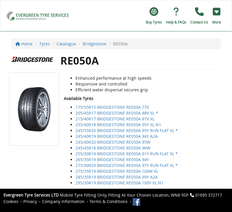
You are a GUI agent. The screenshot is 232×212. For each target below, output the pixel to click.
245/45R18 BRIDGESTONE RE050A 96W (112, 148)
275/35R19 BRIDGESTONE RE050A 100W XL (116, 171)
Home (24, 44)
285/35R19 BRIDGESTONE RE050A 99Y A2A (116, 177)
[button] (216, 15)
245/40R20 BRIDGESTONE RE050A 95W (112, 142)
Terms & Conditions (108, 201)
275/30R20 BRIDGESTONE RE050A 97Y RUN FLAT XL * (126, 165)
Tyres (44, 44)
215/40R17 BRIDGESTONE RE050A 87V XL (114, 119)
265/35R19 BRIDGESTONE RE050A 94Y (112, 159)
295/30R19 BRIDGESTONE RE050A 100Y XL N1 (119, 183)
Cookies (10, 201)
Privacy (30, 201)
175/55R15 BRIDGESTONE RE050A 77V (112, 107)
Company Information (63, 201)
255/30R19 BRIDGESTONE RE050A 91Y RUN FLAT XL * (126, 153)
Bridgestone (94, 44)
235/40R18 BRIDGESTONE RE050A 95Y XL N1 (118, 124)
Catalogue (66, 44)
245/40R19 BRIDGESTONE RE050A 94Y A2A (116, 136)
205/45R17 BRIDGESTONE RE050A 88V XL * (116, 113)
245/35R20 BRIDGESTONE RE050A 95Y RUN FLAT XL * (126, 130)
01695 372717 (208, 195)
